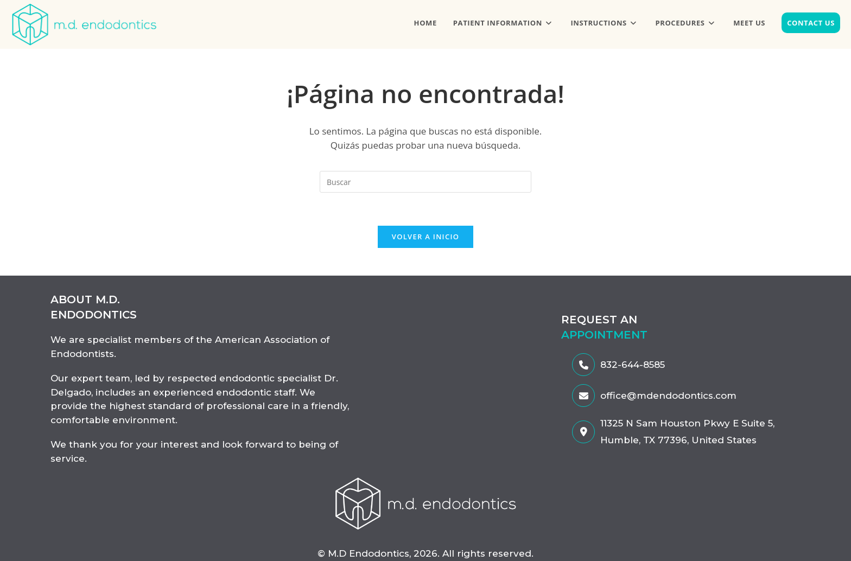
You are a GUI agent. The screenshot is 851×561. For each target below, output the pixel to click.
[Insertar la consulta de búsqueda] (425, 182)
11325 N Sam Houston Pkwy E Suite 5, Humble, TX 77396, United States (673, 431)
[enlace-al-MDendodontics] (425, 503)
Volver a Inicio (425, 236)
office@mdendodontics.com (654, 395)
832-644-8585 (618, 364)
